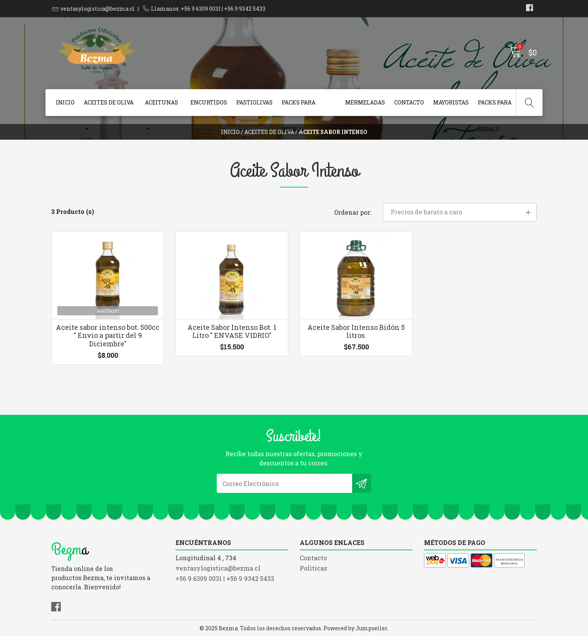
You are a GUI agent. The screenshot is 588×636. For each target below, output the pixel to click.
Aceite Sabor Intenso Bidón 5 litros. (356, 331)
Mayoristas (451, 102)
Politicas (313, 568)
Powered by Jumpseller (355, 628)
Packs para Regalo (298, 107)
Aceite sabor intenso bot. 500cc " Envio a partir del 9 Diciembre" (107, 335)
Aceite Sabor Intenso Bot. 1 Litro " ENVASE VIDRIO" (231, 331)
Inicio (65, 102)
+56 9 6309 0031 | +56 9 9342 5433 (224, 578)
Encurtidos (208, 102)
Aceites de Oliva (108, 102)
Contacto (409, 102)
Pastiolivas (254, 102)
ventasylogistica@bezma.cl (97, 8)
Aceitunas (161, 102)
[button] (460, 212)
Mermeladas (365, 102)
